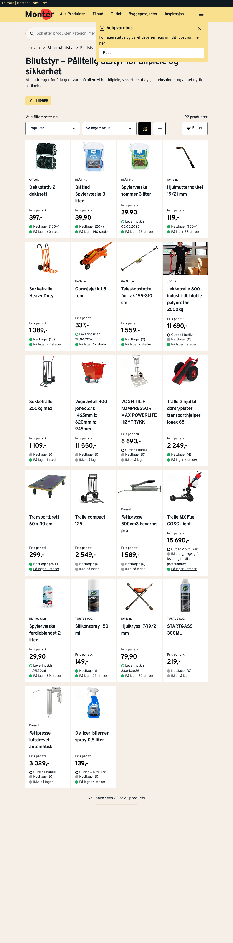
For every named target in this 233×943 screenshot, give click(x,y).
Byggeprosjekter (143, 14)
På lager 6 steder (184, 460)
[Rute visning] (144, 128)
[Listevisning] (159, 128)
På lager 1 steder (184, 344)
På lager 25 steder (139, 232)
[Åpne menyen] (201, 14)
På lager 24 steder (47, 344)
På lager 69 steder (93, 344)
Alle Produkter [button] (72, 14)
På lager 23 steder (93, 676)
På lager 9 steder (138, 344)
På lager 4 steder (92, 782)
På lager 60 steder (47, 232)
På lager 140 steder (94, 232)
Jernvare (33, 48)
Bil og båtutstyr (60, 48)
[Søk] (30, 33)
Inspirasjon (174, 14)
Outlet (116, 14)
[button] (52, 128)
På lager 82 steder (139, 676)
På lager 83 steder (185, 232)
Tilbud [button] (97, 14)
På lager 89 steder (47, 676)
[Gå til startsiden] (39, 14)
